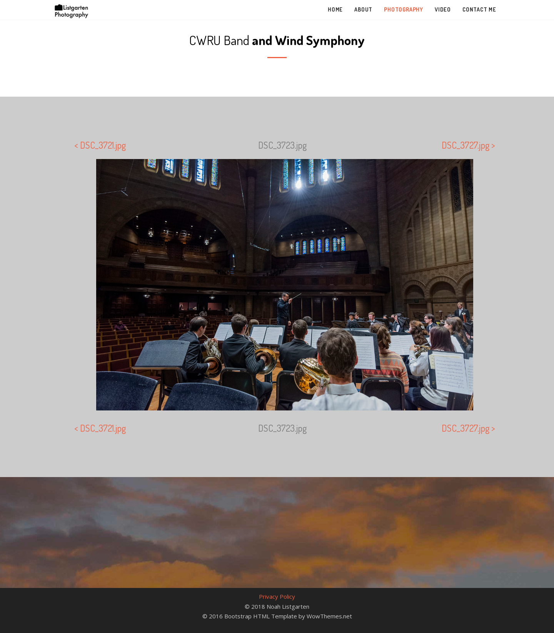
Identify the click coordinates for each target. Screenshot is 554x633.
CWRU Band (277, 40)
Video (443, 9)
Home (335, 9)
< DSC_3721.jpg (100, 145)
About (363, 9)
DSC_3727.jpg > (468, 145)
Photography (403, 9)
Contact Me (479, 9)
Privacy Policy (277, 596)
